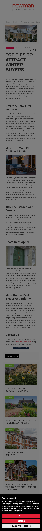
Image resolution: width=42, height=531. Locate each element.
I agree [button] (21, 516)
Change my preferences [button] (21, 526)
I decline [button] (21, 521)
